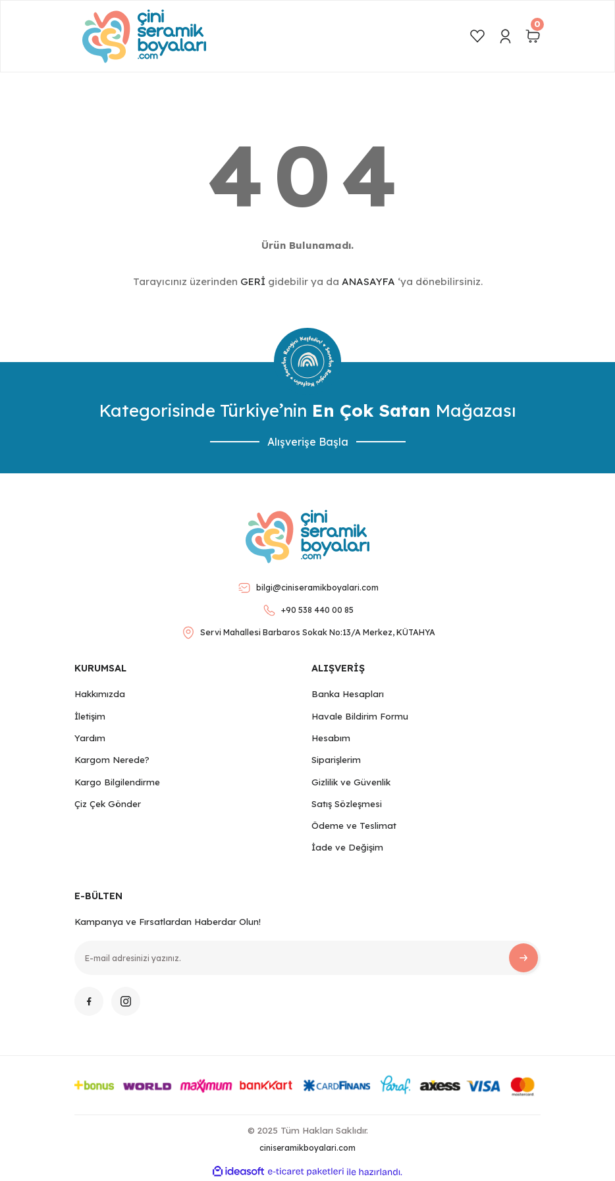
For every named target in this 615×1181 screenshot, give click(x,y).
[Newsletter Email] (307, 958)
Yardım (89, 738)
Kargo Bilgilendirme (117, 782)
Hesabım (330, 738)
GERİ (252, 281)
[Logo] (144, 36)
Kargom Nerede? (111, 759)
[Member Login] (505, 36)
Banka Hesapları (347, 694)
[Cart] (533, 36)
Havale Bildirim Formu (359, 716)
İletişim (89, 716)
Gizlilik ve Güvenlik (350, 782)
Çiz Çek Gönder (107, 804)
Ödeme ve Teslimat (353, 825)
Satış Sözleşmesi (346, 804)
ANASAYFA (368, 281)
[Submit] (523, 957)
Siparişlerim (336, 759)
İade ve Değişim (347, 847)
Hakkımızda (99, 694)
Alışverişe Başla (307, 441)
